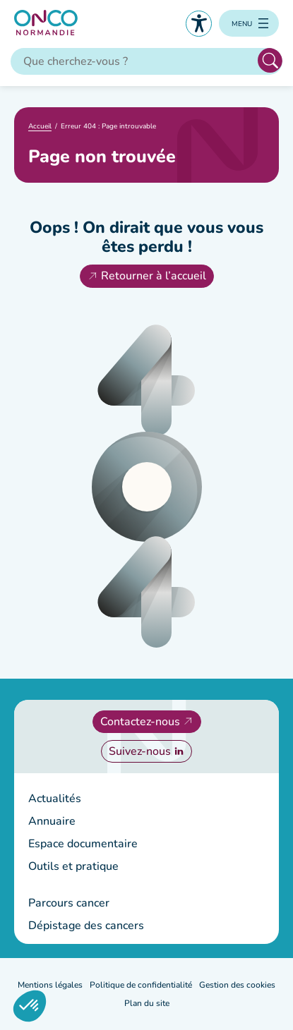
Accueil (40, 126)
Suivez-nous (140, 751)
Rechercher (270, 60)
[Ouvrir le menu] (249, 23)
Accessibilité (199, 24)
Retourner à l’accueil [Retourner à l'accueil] (153, 276)
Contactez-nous (140, 721)
